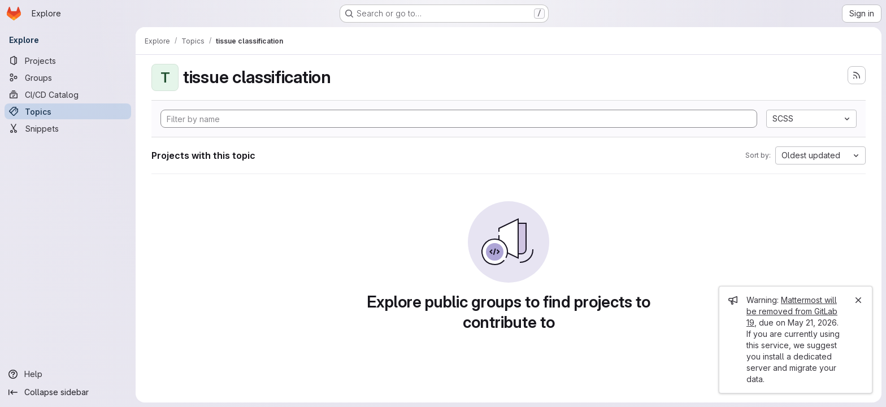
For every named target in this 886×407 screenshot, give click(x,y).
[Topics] (68, 111)
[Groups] (68, 77)
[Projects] (68, 60)
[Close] (858, 300)
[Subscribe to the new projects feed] (857, 75)
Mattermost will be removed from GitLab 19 (791, 311)
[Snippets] (68, 128)
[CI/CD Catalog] (68, 94)
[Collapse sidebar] (68, 392)
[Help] (68, 374)
